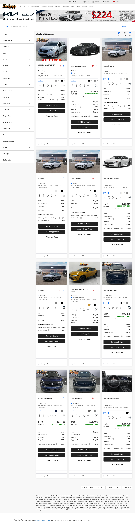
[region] (84, 109)
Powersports (66, 6)
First (84, 487)
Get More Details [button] (52, 105)
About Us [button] (91, 6)
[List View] (130, 34)
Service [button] (72, 6)
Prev (91, 487)
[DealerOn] (19, 520)
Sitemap (43, 520)
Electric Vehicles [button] (35, 6)
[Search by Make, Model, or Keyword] (64, 26)
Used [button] (28, 6)
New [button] (24, 6)
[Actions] (63, 66)
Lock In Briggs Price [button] (52, 111)
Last (118, 487)
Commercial (58, 6)
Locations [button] (84, 6)
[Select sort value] (119, 34)
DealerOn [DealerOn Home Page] (37, 520)
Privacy (48, 520)
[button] (65, 49)
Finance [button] (78, 6)
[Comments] (64, 85)
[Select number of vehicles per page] (127, 487)
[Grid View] (125, 34)
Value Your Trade (52, 116)
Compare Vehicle (46, 144)
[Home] (20, 7)
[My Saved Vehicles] (116, 2)
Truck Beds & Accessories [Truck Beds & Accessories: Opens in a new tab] (47, 6)
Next (111, 487)
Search (124, 26)
